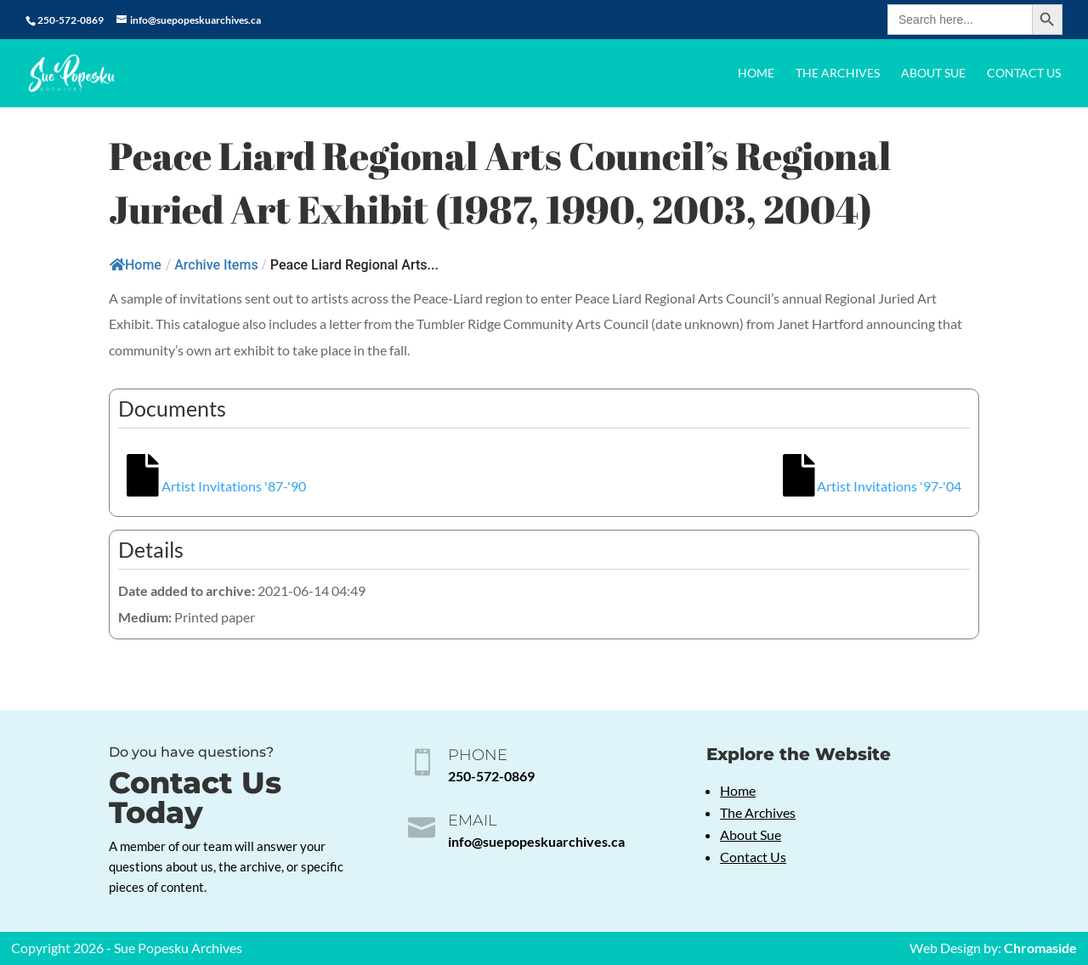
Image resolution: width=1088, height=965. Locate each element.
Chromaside (1040, 947)
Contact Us (1024, 73)
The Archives (838, 73)
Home (756, 73)
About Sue (933, 73)
